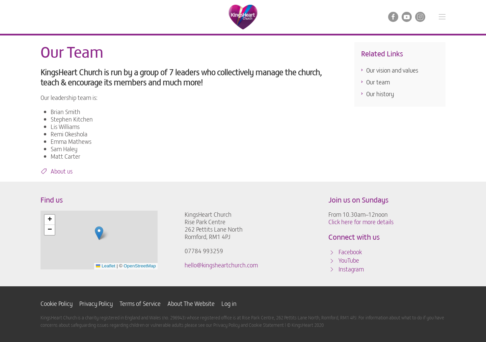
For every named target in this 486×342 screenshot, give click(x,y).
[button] (442, 17)
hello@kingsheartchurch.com (221, 265)
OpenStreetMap (140, 265)
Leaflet (105, 265)
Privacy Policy (96, 303)
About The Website (191, 303)
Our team (378, 82)
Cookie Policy (56, 303)
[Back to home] (243, 17)
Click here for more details (361, 221)
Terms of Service (140, 303)
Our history (380, 93)
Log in (229, 303)
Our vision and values (392, 70)
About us (56, 171)
